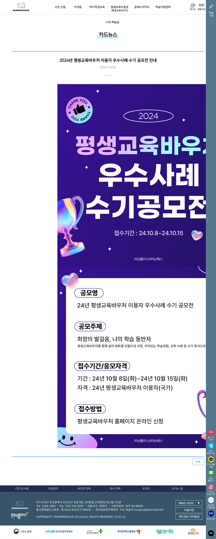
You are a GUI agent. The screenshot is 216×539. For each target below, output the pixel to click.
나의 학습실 (112, 22)
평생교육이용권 (119, 9)
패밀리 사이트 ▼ (189, 503)
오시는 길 (177, 488)
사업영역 (53, 488)
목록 (198, 461)
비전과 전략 (84, 488)
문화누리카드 (142, 7)
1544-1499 (48, 506)
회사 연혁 (115, 488)
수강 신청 (60, 7)
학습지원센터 (163, 7)
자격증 (78, 7)
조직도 (146, 488)
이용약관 (189, 510)
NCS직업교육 (97, 7)
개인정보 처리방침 (189, 516)
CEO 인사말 (22, 488)
